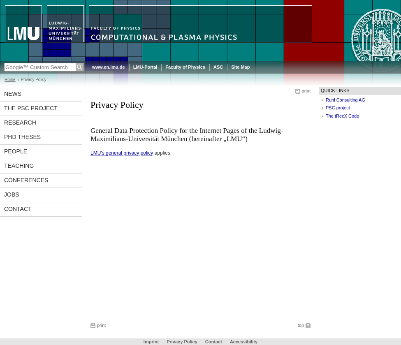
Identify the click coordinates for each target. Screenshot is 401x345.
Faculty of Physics (185, 67)
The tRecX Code (342, 115)
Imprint (151, 341)
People (15, 151)
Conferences (26, 180)
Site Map (240, 67)
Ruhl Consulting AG (345, 99)
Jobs (11, 194)
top (301, 325)
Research (20, 122)
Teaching (19, 165)
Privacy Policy (182, 341)
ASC (218, 67)
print (306, 90)
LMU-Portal (145, 67)
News (12, 93)
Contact (18, 209)
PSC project (338, 107)
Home (10, 79)
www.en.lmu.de (108, 67)
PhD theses (22, 137)
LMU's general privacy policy (121, 153)
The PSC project (31, 108)
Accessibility (243, 341)
